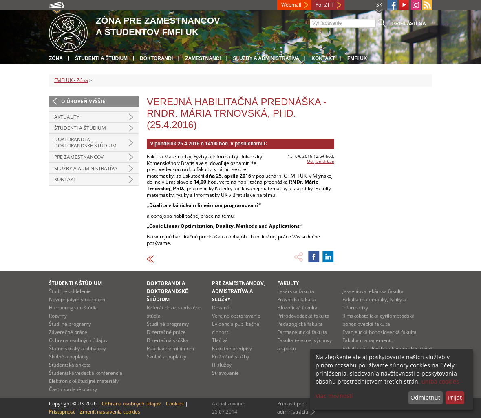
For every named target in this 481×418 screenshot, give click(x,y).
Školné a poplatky (68, 356)
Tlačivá (220, 340)
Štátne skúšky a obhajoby (77, 348)
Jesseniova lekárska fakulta (373, 291)
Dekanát (221, 307)
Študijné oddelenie (70, 291)
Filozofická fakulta (297, 307)
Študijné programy (70, 323)
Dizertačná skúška (167, 340)
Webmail (291, 4)
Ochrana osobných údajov (78, 340)
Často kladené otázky (73, 389)
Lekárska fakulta (295, 291)
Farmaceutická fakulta (302, 332)
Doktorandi (156, 58)
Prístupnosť (62, 411)
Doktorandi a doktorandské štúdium (85, 142)
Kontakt (323, 58)
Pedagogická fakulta (300, 323)
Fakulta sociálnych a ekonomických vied (387, 348)
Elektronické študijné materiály (84, 381)
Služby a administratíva (266, 58)
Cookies (175, 403)
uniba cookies (440, 381)
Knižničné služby (230, 356)
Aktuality (66, 116)
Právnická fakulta (296, 299)
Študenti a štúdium (101, 58)
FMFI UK (357, 58)
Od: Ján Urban (320, 161)
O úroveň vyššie (83, 101)
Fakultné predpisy (232, 348)
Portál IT (325, 4)
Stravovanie (225, 372)
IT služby (222, 364)
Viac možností (334, 396)
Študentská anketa (70, 364)
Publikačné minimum (170, 348)
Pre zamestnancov (79, 156)
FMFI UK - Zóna (71, 80)
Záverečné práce (68, 332)
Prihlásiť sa (409, 24)
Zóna (56, 58)
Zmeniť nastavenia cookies (110, 411)
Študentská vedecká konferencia (85, 372)
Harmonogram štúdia (73, 307)
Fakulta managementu (367, 340)
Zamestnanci (203, 58)
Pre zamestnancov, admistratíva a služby (238, 291)
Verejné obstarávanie (236, 315)
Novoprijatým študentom (77, 299)
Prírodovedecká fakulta (303, 315)
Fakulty (288, 283)
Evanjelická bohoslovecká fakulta (379, 332)
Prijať (455, 397)
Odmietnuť (425, 397)
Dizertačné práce (166, 332)
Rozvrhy (58, 315)
